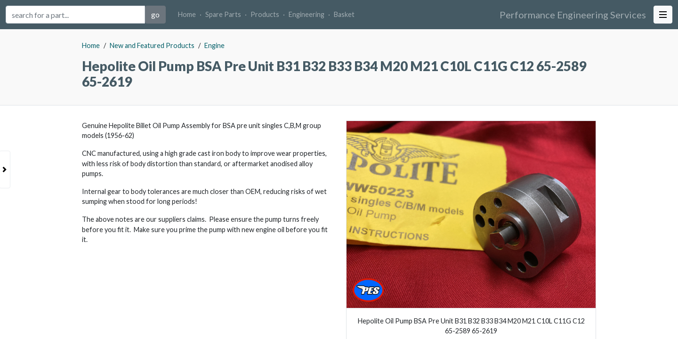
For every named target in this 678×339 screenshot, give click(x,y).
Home (187, 14)
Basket (344, 14)
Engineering (306, 14)
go (155, 14)
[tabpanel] (339, 184)
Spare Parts (223, 14)
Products (264, 14)
